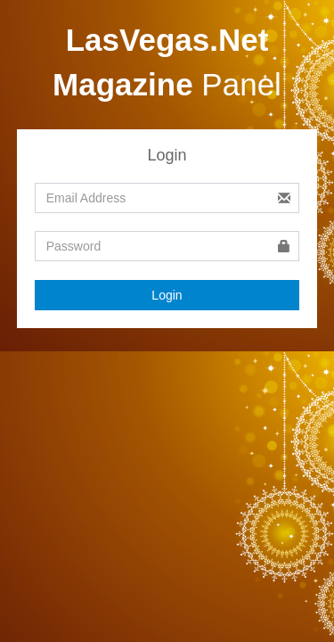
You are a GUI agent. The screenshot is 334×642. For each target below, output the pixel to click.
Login (166, 295)
